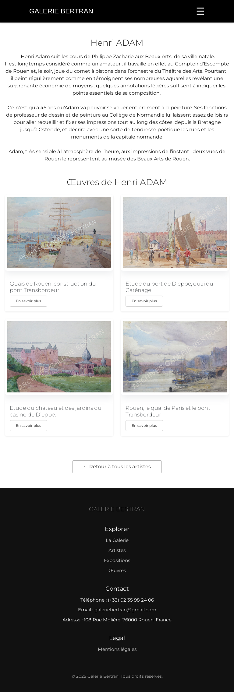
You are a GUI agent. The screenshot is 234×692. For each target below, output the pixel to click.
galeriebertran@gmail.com (125, 610)
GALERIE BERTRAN (117, 509)
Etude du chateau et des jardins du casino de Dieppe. (55, 411)
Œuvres (117, 570)
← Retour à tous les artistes (117, 466)
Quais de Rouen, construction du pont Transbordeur (53, 286)
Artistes (117, 550)
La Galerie (117, 540)
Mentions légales (117, 649)
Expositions (117, 560)
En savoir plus (28, 301)
